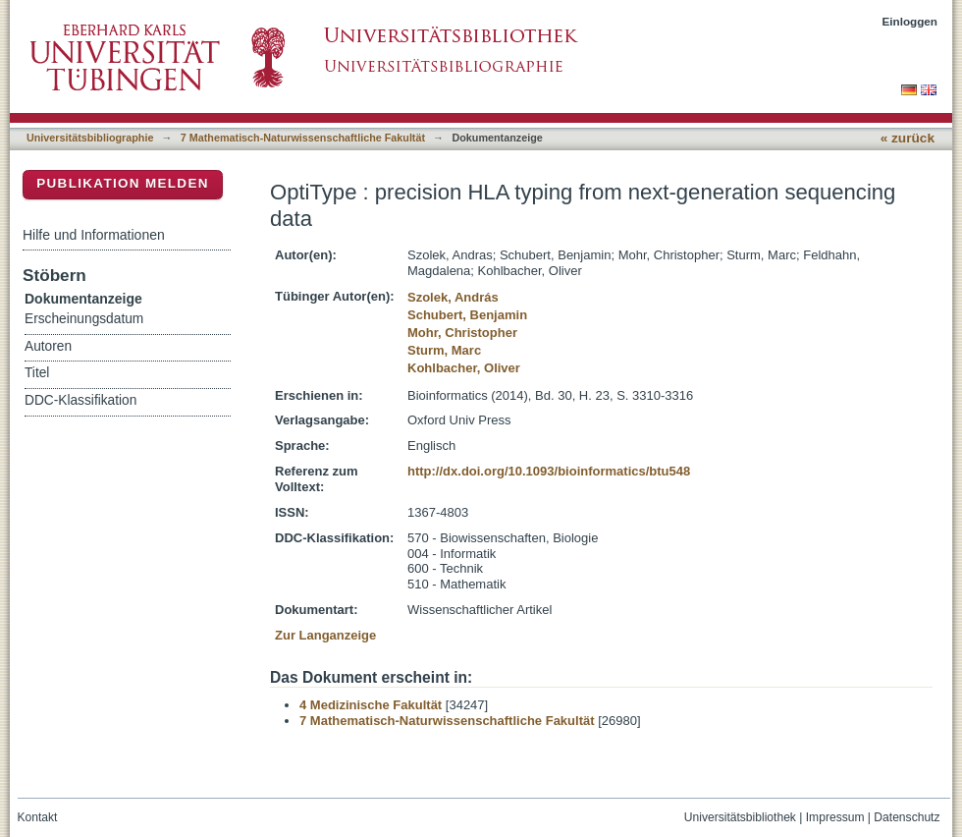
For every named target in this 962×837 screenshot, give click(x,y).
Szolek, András (453, 297)
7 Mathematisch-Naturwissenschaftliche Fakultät (303, 137)
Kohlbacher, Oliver (463, 368)
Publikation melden (122, 183)
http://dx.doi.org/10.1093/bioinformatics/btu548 (548, 471)
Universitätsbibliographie (90, 137)
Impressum (835, 817)
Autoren (48, 346)
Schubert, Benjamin (467, 314)
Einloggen (910, 21)
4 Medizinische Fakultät (370, 705)
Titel (37, 372)
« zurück (908, 138)
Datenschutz (906, 817)
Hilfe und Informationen (94, 235)
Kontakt (38, 817)
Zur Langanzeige (325, 635)
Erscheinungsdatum (84, 318)
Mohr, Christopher (462, 332)
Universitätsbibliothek (740, 817)
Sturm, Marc (444, 350)
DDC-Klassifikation (80, 400)
